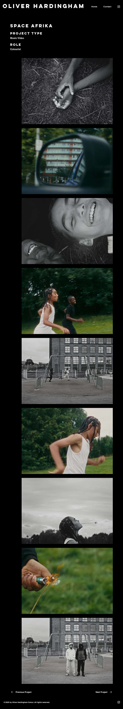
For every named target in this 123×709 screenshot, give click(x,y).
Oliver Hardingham (44, 6)
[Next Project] (104, 692)
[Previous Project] (20, 692)
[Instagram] (118, 6)
